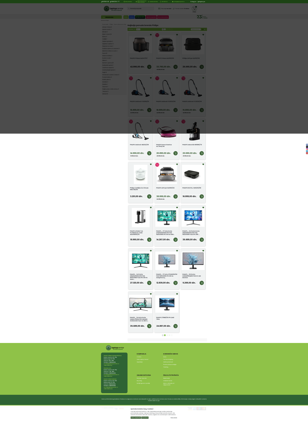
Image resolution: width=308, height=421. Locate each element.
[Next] (172, 335)
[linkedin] (307, 151)
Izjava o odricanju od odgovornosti (168, 384)
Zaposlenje (140, 362)
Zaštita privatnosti (168, 362)
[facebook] (307, 145)
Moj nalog (139, 380)
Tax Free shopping (168, 359)
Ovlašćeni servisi (167, 380)
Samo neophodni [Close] (135, 417)
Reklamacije (166, 378)
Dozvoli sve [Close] (145, 417)
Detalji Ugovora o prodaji (143, 383)
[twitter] (307, 147)
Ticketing (165, 367)
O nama (139, 357)
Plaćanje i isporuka (142, 378)
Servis (164, 357)
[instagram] (307, 149)
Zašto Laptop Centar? (142, 359)
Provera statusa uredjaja (169, 364)
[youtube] (307, 153)
